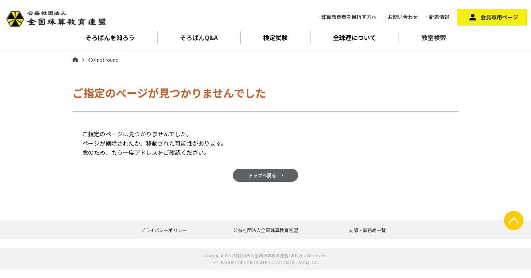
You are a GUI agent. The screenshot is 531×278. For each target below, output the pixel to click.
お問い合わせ (403, 16)
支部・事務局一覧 (367, 230)
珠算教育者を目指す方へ (349, 16)
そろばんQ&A (199, 37)
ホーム (75, 59)
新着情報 (439, 16)
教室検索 (433, 37)
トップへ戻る (262, 175)
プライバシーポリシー (164, 230)
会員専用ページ (499, 17)
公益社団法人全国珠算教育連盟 (265, 230)
